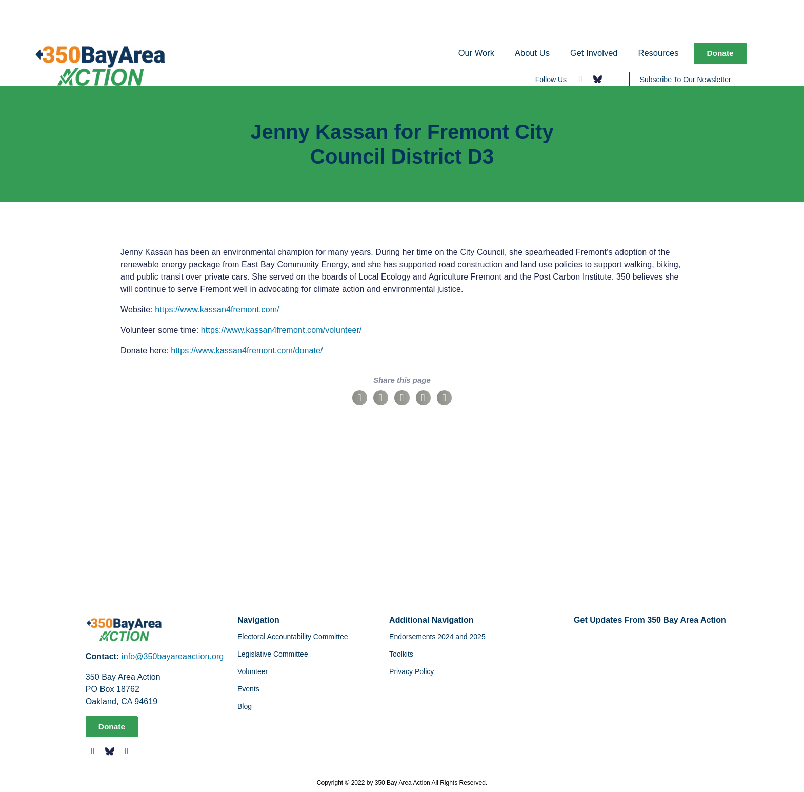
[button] (359, 397)
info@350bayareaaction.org (173, 656)
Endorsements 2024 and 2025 (437, 636)
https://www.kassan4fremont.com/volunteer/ (281, 330)
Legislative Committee (272, 654)
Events (248, 689)
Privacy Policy (411, 671)
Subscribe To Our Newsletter (685, 79)
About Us (531, 52)
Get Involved (593, 52)
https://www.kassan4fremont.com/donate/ (247, 350)
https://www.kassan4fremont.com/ (217, 309)
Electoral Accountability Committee (292, 636)
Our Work (475, 52)
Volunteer (252, 671)
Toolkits (401, 654)
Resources (657, 52)
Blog (244, 706)
